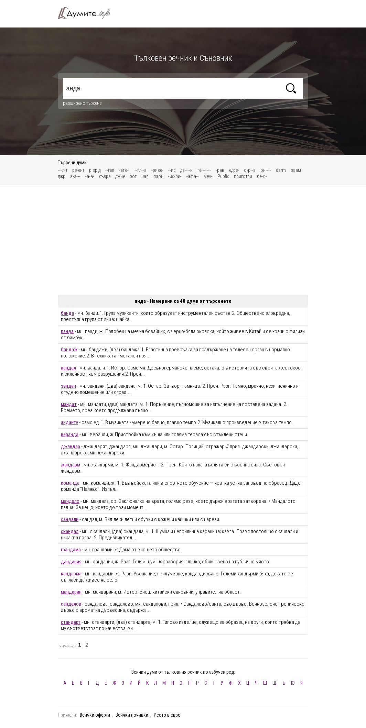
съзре (104, 176)
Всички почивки (132, 715)
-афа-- (192, 176)
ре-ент (78, 170)
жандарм (70, 465)
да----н (186, 170)
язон (158, 176)
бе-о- (262, 176)
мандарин (71, 592)
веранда (69, 434)
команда (70, 483)
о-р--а (250, 170)
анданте (69, 422)
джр (61, 176)
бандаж (69, 349)
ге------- (204, 170)
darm (281, 170)
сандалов (71, 604)
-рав (220, 170)
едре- (234, 170)
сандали (69, 519)
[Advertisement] (183, 240)
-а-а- (89, 176)
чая (145, 176)
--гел (109, 170)
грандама (71, 550)
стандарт (70, 622)
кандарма (71, 574)
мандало (70, 501)
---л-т (62, 170)
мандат (69, 404)
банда (67, 313)
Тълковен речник (88, 13)
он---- (265, 170)
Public (223, 176)
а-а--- (75, 176)
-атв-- (124, 170)
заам (296, 170)
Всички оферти (95, 715)
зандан (68, 386)
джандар (70, 446)
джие (120, 176)
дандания (71, 562)
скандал (69, 531)
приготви (243, 176)
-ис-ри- (175, 176)
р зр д (94, 170)
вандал (68, 368)
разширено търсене (82, 103)
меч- (208, 176)
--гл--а (140, 170)
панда (67, 331)
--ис (171, 170)
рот (133, 176)
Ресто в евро (167, 715)
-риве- (157, 170)
